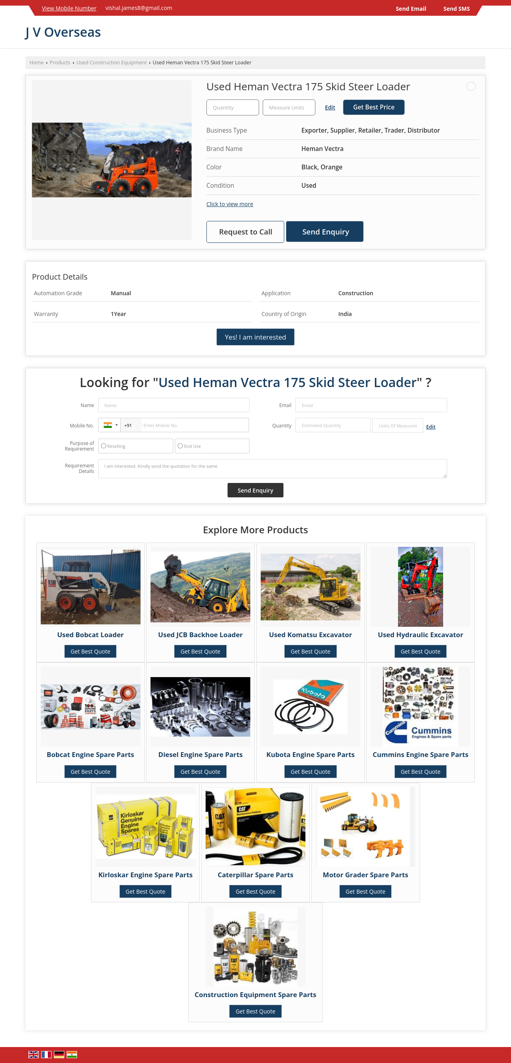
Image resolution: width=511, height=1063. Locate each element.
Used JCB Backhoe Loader (200, 634)
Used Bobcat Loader (90, 634)
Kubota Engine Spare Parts (310, 754)
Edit (330, 107)
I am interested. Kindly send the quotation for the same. (272, 468)
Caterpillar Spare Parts (255, 874)
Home (37, 62)
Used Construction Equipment (111, 62)
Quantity (281, 425)
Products (60, 62)
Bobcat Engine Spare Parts (90, 754)
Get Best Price (374, 107)
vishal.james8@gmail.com (138, 8)
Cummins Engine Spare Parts (421, 754)
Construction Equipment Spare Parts (256, 994)
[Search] (480, 34)
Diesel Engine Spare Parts (200, 754)
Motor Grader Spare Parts (365, 874)
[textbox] (289, 107)
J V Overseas (63, 32)
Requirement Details (79, 468)
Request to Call (246, 231)
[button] (69, 8)
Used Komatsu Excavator (310, 634)
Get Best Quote (91, 651)
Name (87, 405)
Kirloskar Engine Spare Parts (145, 874)
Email (285, 405)
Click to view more (229, 204)
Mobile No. (82, 425)
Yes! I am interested (255, 337)
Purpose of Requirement (79, 446)
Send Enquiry (325, 231)
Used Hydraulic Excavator (420, 634)
